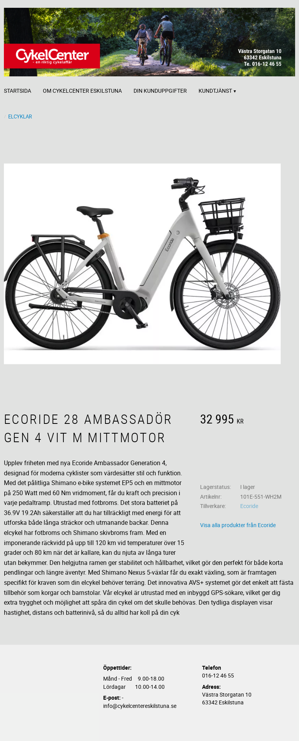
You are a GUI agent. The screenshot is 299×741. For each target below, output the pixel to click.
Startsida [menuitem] (17, 90)
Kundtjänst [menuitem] (215, 90)
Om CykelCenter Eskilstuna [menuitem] (82, 90)
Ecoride (249, 506)
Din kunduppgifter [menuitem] (160, 90)
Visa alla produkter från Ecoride (238, 525)
